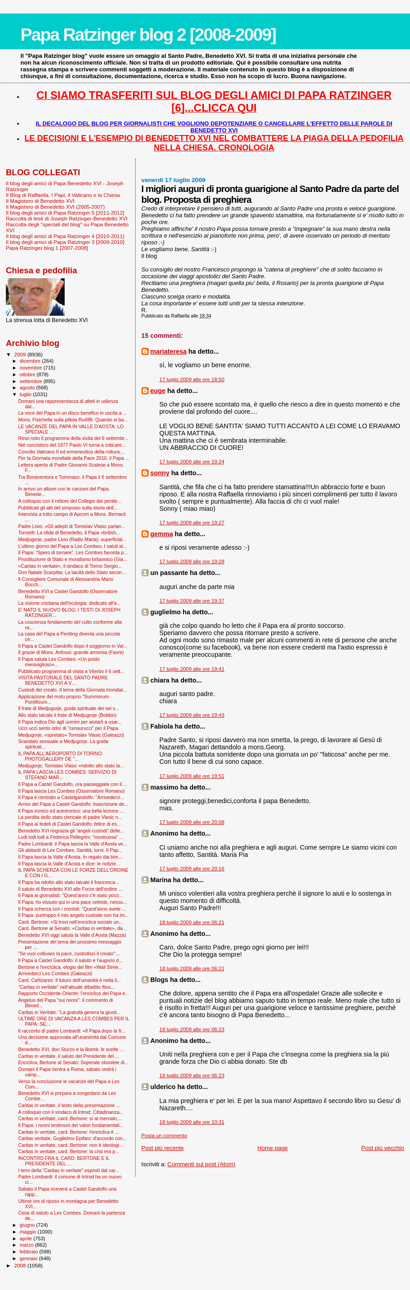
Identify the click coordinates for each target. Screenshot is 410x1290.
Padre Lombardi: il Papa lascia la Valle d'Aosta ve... (72, 843)
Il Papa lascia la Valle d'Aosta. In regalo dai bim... (70, 857)
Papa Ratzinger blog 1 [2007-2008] (47, 248)
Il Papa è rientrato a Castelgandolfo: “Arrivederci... (71, 797)
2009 (20, 354)
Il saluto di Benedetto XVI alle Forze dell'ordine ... (70, 889)
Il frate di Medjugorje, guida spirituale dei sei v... (68, 708)
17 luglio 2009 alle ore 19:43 (192, 715)
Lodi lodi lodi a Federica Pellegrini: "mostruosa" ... (70, 837)
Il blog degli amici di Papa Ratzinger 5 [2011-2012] (65, 212)
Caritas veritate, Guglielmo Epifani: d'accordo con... (72, 1138)
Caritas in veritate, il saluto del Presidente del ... (68, 1056)
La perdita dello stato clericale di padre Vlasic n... (70, 817)
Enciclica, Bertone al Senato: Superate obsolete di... (73, 1062)
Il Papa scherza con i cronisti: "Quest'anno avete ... (72, 908)
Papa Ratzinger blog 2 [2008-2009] (148, 34)
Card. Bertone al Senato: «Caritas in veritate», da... (72, 928)
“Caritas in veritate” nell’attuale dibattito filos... (66, 987)
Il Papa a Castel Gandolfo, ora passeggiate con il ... (72, 784)
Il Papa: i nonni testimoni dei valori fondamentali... (70, 1125)
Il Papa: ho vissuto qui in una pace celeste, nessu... (72, 902)
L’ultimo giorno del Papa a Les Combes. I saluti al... (72, 546)
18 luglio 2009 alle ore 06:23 (192, 1029)
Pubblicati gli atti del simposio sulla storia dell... (68, 507)
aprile (26, 1238)
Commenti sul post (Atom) (201, 1164)
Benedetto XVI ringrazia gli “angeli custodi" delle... (71, 830)
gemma (162, 534)
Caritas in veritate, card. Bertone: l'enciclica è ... (68, 1132)
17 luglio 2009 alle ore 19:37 (192, 600)
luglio (26, 394)
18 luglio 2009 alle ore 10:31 (192, 1122)
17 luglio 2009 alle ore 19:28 (192, 561)
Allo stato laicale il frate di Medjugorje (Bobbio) (67, 715)
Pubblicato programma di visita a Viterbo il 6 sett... (71, 671)
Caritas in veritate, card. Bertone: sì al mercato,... (70, 1118)
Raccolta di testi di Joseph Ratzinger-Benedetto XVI (66, 218)
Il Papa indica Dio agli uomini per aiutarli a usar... (70, 721)
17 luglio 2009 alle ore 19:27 (192, 522)
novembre (32, 367)
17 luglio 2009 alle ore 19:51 (192, 776)
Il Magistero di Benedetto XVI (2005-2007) (55, 207)
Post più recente (162, 1148)
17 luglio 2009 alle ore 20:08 (192, 822)
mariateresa (169, 351)
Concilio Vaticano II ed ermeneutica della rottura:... (71, 451)
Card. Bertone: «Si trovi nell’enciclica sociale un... (70, 922)
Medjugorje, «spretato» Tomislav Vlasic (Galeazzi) (71, 735)
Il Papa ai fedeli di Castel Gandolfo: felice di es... (69, 824)
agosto (28, 387)
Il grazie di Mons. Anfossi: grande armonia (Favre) (71, 652)
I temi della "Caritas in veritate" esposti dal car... (68, 1170)
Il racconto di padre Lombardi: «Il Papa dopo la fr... (71, 1030)
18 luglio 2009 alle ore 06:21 (192, 922)
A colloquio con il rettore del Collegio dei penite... (69, 501)
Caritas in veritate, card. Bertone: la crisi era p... (68, 1151)
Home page (272, 1148)
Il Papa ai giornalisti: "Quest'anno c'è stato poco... (70, 895)
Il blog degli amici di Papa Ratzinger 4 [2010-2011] (65, 236)
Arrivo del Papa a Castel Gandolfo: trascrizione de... (73, 804)
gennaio (29, 1258)
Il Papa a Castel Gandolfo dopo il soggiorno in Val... (72, 646)
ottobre (28, 374)
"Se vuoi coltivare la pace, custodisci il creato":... (69, 953)
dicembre (31, 361)
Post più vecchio (382, 1148)
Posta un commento (164, 1135)
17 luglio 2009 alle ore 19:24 (192, 461)
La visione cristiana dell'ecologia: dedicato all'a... (69, 603)
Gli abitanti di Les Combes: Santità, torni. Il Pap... (70, 850)
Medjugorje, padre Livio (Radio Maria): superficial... (72, 539)
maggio (29, 1231)
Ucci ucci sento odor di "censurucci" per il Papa (68, 728)
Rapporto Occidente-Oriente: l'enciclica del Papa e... (73, 993)
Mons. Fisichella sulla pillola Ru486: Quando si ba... (72, 419)
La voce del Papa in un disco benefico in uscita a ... (72, 413)
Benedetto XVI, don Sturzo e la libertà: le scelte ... (70, 1049)
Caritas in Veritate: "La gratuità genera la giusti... (69, 1012)
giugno (28, 1225)
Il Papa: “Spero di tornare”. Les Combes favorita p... (72, 552)
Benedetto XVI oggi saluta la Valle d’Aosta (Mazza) (72, 935)
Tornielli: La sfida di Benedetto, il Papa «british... (69, 532)
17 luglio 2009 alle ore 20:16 (192, 868)
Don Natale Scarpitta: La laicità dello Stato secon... (72, 572)
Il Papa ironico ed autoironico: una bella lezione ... (70, 810)
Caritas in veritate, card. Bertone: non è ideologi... (70, 1145)
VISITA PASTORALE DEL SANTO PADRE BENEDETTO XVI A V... (63, 680)
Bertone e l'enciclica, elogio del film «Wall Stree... (70, 967)
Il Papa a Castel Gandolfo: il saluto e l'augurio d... (70, 960)
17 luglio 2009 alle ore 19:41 (192, 669)
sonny (160, 473)
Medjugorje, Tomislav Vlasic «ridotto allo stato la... (71, 765)
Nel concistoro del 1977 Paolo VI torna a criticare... (72, 445)
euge (158, 390)
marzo (27, 1245)
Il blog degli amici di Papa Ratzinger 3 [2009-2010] (65, 242)
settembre (32, 381)
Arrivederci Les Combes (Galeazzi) (55, 973)
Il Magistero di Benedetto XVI (40, 201)
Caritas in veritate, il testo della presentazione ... (69, 1105)
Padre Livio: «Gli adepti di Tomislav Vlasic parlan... (71, 526)
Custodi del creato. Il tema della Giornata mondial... (72, 689)
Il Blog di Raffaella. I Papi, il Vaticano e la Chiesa (63, 195)
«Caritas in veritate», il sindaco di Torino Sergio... (70, 566)
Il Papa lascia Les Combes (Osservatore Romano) (71, 791)
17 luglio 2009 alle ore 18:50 (192, 379)
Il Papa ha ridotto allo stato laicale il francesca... (68, 882)
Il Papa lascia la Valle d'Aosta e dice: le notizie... (69, 863)
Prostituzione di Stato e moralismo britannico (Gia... (72, 559)
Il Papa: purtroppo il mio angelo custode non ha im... (73, 915)
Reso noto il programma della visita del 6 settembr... (73, 438)
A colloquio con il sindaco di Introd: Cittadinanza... (70, 1112)
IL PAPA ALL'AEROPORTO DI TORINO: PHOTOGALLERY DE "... (60, 756)
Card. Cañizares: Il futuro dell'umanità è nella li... (69, 980)
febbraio (29, 1251)
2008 (20, 1265)
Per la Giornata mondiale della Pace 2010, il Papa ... (73, 458)
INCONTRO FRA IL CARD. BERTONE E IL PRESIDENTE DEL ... (63, 1160)
